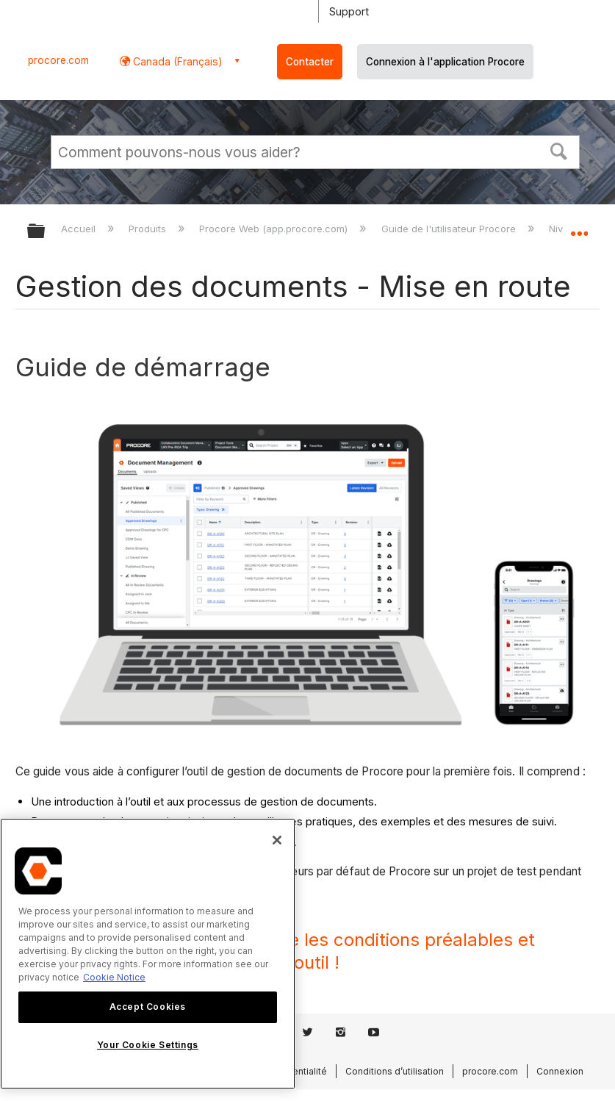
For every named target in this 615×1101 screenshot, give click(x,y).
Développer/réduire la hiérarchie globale (45, 232)
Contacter (310, 62)
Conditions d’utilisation (394, 1071)
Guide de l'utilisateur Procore (450, 228)
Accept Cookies (147, 1006)
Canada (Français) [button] (176, 61)
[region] (147, 953)
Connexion (559, 1071)
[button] (559, 150)
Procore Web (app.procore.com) (274, 228)
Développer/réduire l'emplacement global (579, 226)
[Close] (277, 840)
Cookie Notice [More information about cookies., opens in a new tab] (114, 977)
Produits (149, 228)
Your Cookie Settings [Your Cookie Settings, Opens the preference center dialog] (147, 1044)
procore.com (58, 60)
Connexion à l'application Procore (445, 62)
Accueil (79, 228)
